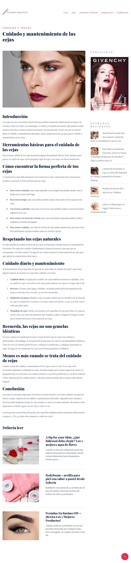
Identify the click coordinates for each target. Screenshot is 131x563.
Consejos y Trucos (88, 13)
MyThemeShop (93, 557)
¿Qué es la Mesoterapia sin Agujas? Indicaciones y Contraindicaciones (107, 209)
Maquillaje (107, 13)
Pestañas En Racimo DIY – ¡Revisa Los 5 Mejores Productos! (62, 510)
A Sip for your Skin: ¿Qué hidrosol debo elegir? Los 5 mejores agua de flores (58, 441)
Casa (65, 13)
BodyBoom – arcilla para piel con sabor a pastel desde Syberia (62, 475)
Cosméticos (122, 13)
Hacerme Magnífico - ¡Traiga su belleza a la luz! (49, 557)
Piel (74, 13)
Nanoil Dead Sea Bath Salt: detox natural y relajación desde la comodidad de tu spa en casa (108, 137)
